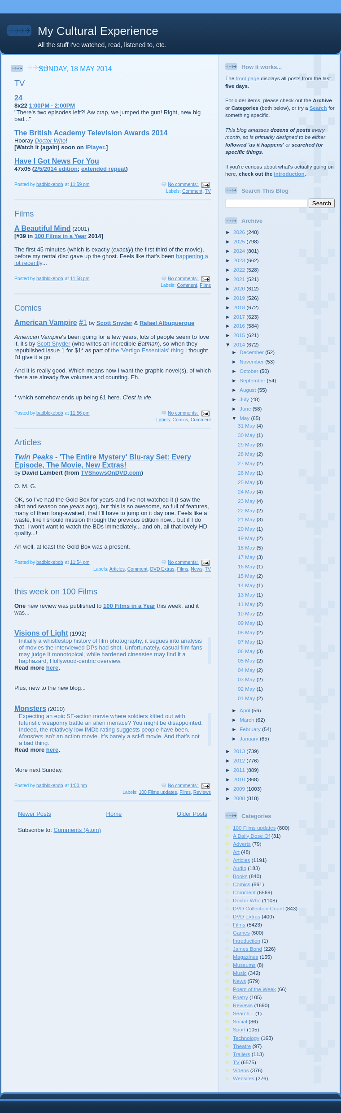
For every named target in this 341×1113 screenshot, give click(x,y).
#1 (83, 322)
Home (114, 813)
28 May (247, 454)
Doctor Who (247, 900)
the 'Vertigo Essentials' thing (147, 350)
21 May (247, 519)
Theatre (242, 1046)
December (252, 352)
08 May (247, 632)
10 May (247, 613)
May (245, 418)
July (245, 399)
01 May (247, 698)
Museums (244, 965)
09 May (247, 623)
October (250, 371)
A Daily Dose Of (251, 836)
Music (240, 973)
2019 (239, 298)
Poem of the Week (254, 989)
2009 (239, 789)
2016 (239, 326)
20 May (247, 529)
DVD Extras (162, 569)
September (253, 380)
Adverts (242, 844)
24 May (247, 491)
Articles (27, 442)
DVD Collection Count (258, 908)
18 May (247, 547)
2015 (239, 335)
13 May (247, 595)
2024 (239, 251)
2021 (239, 279)
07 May (247, 642)
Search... (243, 1013)
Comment (192, 191)
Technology (246, 1038)
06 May (247, 651)
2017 (239, 317)
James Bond (247, 949)
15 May (247, 576)
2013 (239, 751)
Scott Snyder (53, 343)
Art (236, 852)
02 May (247, 689)
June (246, 408)
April (246, 710)
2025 (239, 241)
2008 (239, 798)
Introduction (246, 941)
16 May (247, 566)
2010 (239, 779)
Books (240, 876)
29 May (247, 444)
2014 (239, 344)
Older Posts (192, 813)
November (252, 361)
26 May (247, 473)
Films (24, 213)
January (250, 738)
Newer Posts (34, 813)
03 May (247, 679)
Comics (28, 307)
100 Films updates (158, 792)
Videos (241, 1070)
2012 (239, 760)
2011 (239, 770)
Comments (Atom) (77, 830)
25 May (247, 482)
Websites (243, 1078)
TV (19, 83)
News (196, 569)
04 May (247, 670)
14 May (247, 585)
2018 (239, 307)
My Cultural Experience (98, 31)
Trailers (241, 1054)
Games (241, 932)
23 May (247, 501)
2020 (239, 288)
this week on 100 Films (55, 591)
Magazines (245, 957)
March (248, 720)
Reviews (202, 792)
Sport (239, 1029)
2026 (239, 232)
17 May (247, 557)
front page (247, 78)
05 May (247, 660)
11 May (247, 604)
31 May (247, 426)
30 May (247, 435)
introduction (289, 174)
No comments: (183, 184)
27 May (247, 463)
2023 (239, 260)
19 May (247, 538)
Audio (239, 868)
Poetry (240, 997)
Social (240, 1021)
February (251, 729)
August (249, 390)
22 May (247, 510)
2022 (239, 270)
